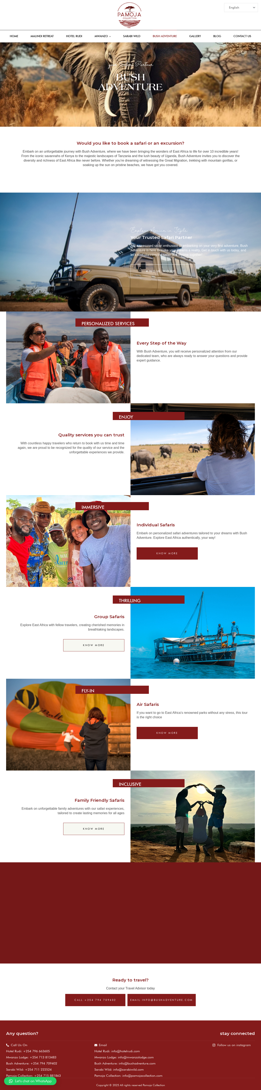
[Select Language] (241, 7)
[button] (30, 1081)
